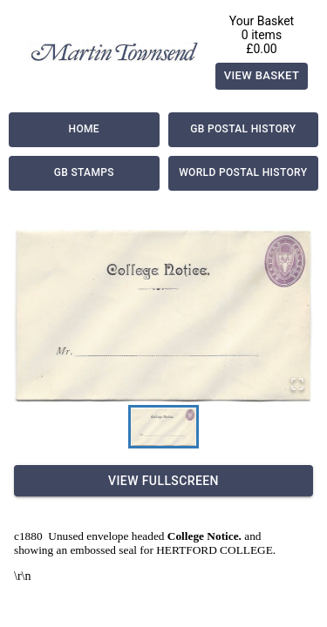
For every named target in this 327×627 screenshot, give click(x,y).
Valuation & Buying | (132, 569)
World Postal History (243, 173)
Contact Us (165, 585)
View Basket (262, 76)
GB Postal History (243, 129)
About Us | (31, 554)
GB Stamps (84, 173)
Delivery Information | (189, 554)
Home (84, 129)
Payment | (93, 554)
